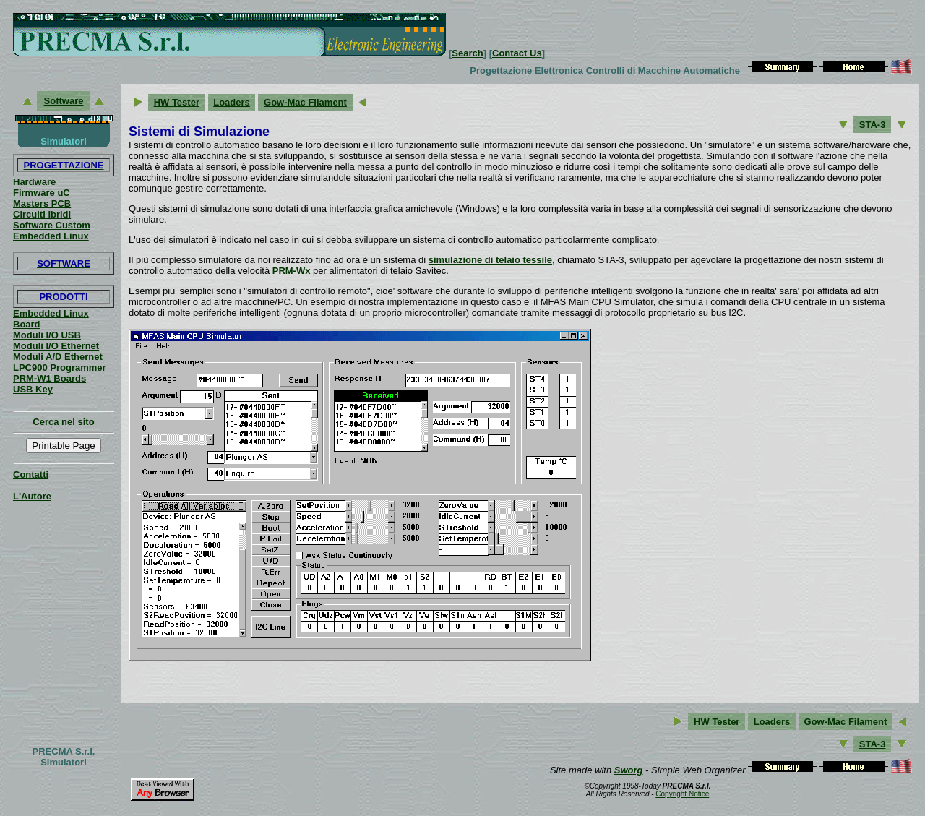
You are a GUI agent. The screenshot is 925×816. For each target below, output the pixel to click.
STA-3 (872, 124)
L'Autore (32, 496)
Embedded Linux (51, 236)
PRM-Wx (291, 270)
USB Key (33, 389)
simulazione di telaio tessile (490, 259)
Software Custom (51, 225)
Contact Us (517, 53)
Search (467, 53)
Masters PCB (42, 203)
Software (64, 100)
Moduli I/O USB (47, 335)
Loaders (231, 102)
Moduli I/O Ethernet (56, 345)
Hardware (34, 181)
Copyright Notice (682, 794)
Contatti (30, 474)
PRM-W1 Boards (49, 378)
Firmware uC (41, 192)
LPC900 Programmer (59, 367)
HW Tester (176, 102)
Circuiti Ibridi (42, 214)
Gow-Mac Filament (305, 102)
